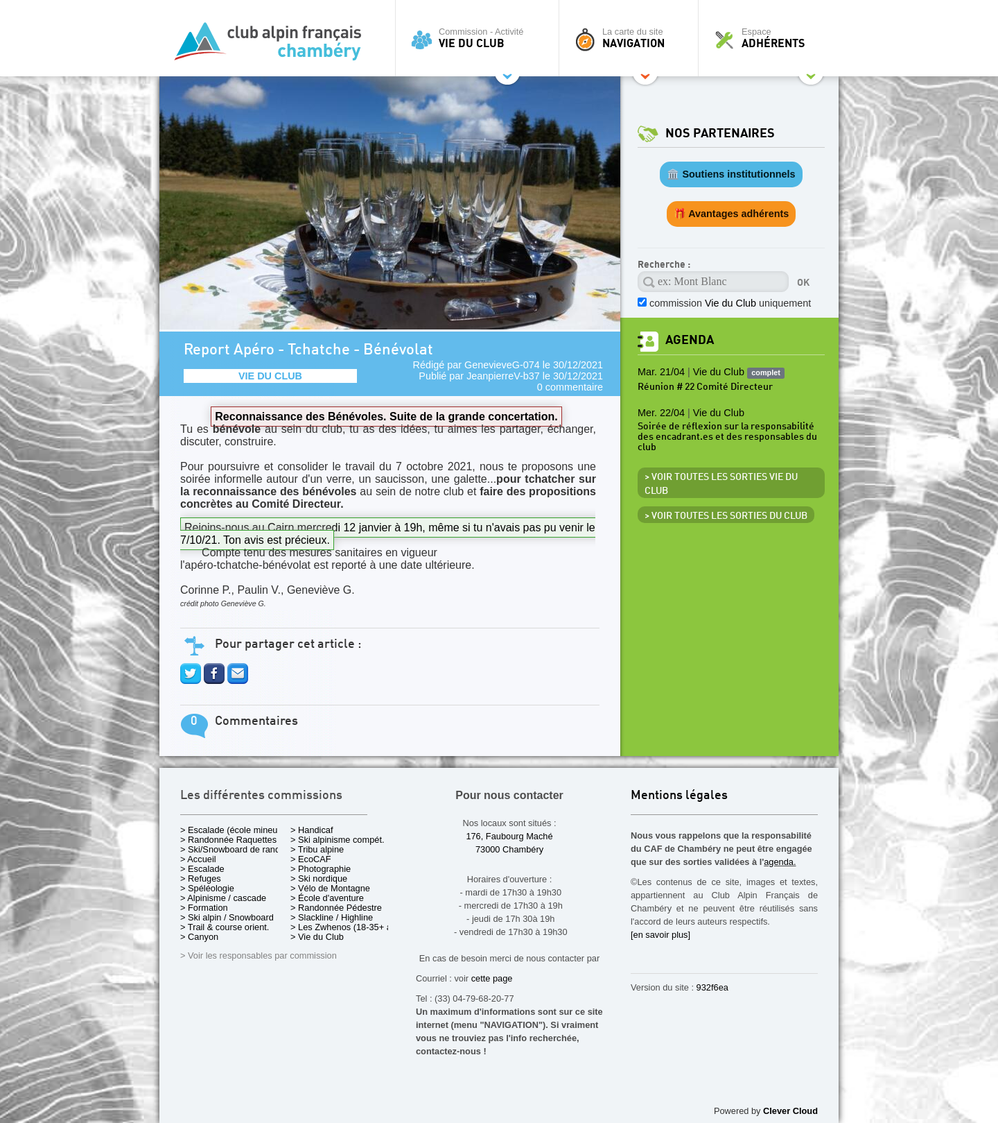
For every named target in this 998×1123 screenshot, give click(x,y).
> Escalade (202, 869)
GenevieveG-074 (502, 364)
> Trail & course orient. (224, 927)
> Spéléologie (207, 888)
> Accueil (198, 859)
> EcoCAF (310, 859)
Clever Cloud (790, 1111)
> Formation (204, 907)
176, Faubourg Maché (509, 836)
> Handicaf (311, 830)
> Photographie (320, 869)
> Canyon (199, 937)
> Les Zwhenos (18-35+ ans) (347, 927)
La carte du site (632, 38)
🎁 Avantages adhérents (731, 213)
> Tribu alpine (317, 849)
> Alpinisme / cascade (223, 898)
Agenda (689, 340)
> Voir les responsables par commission (258, 955)
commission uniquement (730, 303)
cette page (492, 978)
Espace (772, 38)
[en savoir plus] (660, 934)
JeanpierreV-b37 (503, 376)
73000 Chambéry (509, 849)
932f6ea (712, 987)
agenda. (780, 862)
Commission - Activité (481, 38)
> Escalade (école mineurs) (234, 830)
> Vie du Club (317, 937)
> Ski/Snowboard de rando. (234, 849)
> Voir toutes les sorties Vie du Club (721, 484)
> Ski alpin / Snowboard (227, 917)
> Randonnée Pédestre (336, 907)
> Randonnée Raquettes (228, 839)
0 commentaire (570, 387)
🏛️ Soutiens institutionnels (731, 174)
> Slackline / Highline (331, 917)
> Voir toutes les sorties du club (726, 516)
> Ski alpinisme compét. (337, 839)
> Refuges (200, 878)
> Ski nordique (318, 878)
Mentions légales (679, 796)
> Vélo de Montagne (330, 888)
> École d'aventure (327, 898)
